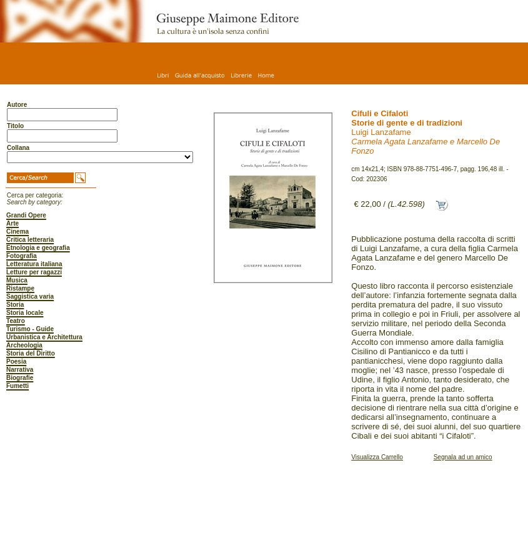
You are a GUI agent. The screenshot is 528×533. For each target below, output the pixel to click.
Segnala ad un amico (463, 457)
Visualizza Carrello (377, 457)
